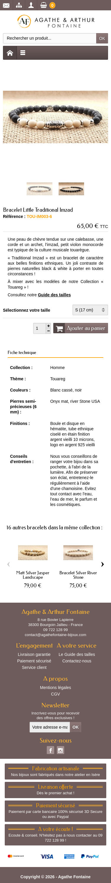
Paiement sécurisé (34, 661)
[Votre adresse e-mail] (50, 727)
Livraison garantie (34, 654)
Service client (34, 667)
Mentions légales (55, 687)
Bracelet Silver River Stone (78, 575)
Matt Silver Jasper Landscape (32, 575)
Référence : (14, 216)
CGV (55, 694)
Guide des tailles (54, 294)
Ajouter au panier (79, 328)
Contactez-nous (76, 661)
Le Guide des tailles (77, 654)
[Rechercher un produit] (49, 38)
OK (102, 38)
